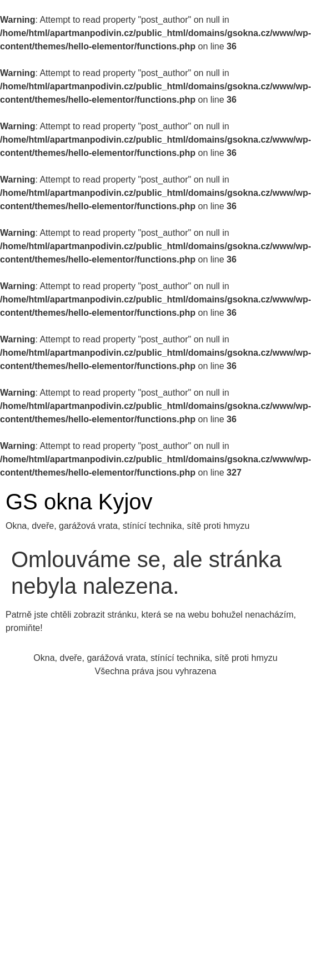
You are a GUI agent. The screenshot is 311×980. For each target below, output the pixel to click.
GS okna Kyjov (79, 501)
